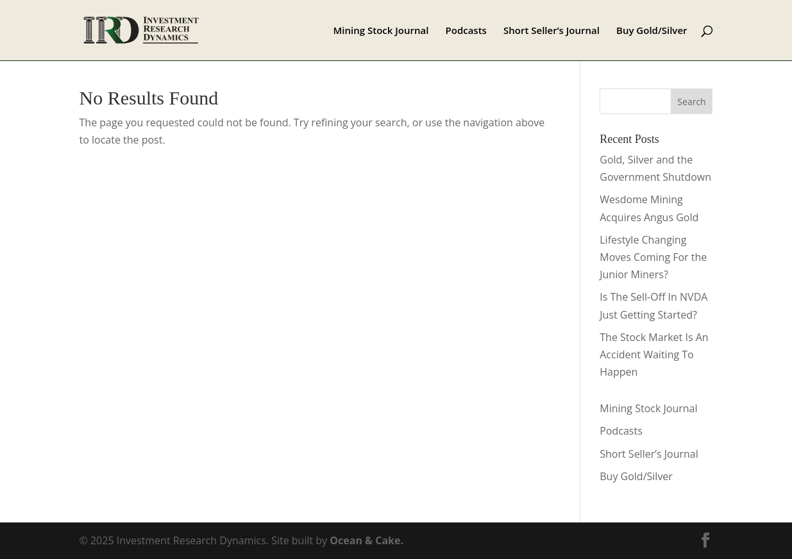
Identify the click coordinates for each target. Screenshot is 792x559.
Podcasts (466, 31)
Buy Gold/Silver (651, 31)
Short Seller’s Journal (551, 31)
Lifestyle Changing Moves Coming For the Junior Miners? (653, 257)
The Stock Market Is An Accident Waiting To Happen (654, 354)
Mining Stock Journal (381, 31)
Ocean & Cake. (366, 540)
